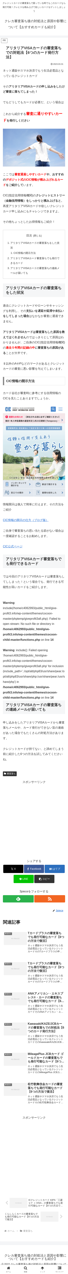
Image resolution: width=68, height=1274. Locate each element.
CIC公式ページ (12, 546)
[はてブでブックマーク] (55, 869)
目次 (29, 235)
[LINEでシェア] (24, 879)
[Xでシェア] (13, 869)
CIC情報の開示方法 (25, 252)
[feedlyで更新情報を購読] (18, 898)
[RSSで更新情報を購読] (49, 898)
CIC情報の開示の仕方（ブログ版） (26, 520)
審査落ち (10, 773)
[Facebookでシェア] (34, 869)
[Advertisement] (34, 819)
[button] (44, 879)
